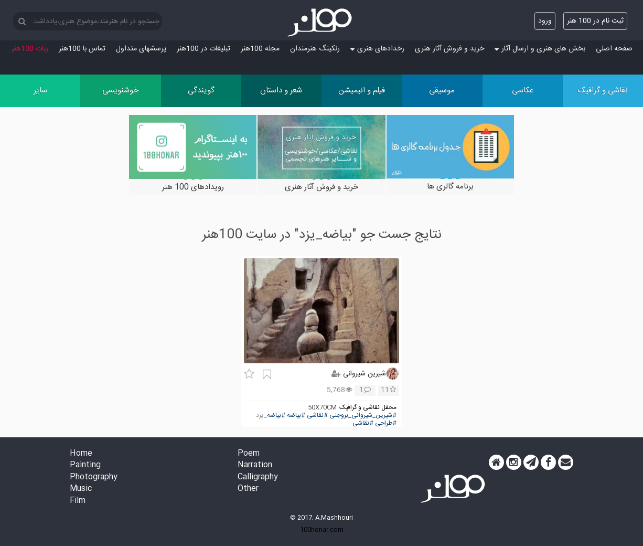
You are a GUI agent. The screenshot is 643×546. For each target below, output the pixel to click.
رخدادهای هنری (377, 49)
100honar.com (322, 529)
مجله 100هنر (260, 49)
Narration (255, 465)
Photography (93, 477)
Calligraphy (258, 477)
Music (81, 489)
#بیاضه (296, 415)
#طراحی (385, 423)
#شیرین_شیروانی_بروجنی (362, 415)
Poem (249, 454)
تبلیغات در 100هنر (203, 49)
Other (248, 489)
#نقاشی (317, 415)
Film (77, 501)
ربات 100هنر (30, 49)
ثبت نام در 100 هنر (595, 21)
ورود (545, 21)
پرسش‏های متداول (141, 49)
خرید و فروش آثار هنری (449, 49)
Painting (85, 465)
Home (81, 454)
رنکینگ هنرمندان (315, 49)
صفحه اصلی (614, 49)
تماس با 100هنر (82, 49)
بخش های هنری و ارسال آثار (540, 49)
